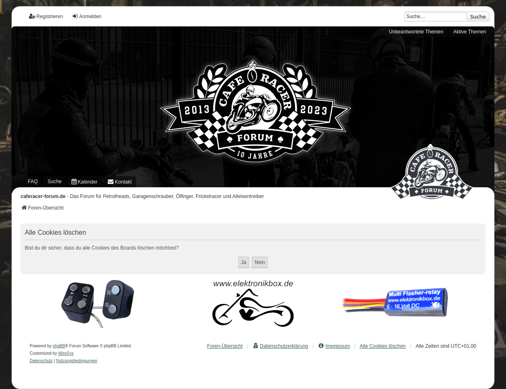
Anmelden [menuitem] (87, 16)
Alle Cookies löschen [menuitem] (383, 346)
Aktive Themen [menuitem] (469, 32)
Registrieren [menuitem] (46, 16)
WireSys (65, 353)
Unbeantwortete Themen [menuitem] (416, 32)
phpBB (59, 346)
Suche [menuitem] (54, 181)
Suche (478, 16)
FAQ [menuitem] (33, 181)
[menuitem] (84, 181)
